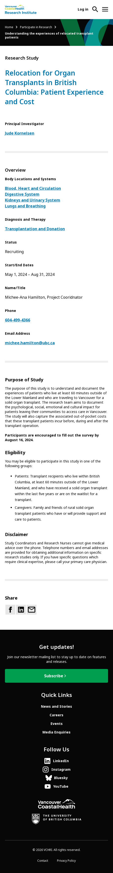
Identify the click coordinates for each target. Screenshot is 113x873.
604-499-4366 (17, 320)
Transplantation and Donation (35, 229)
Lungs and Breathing (25, 206)
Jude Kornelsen (19, 133)
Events (57, 723)
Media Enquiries (56, 732)
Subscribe (53, 676)
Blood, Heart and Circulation (33, 188)
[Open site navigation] (105, 9)
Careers (56, 715)
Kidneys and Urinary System (32, 200)
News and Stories (56, 706)
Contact (42, 861)
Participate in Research (36, 27)
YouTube (60, 786)
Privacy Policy (66, 861)
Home (9, 27)
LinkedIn (61, 760)
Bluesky (61, 777)
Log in (83, 9)
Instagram (61, 769)
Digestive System (22, 194)
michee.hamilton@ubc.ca (30, 343)
